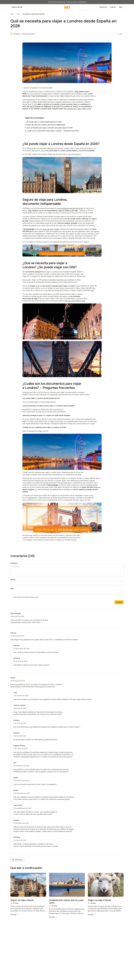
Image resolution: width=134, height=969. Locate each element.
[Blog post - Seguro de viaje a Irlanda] (106, 896)
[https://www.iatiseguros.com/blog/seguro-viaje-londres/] (51, 230)
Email (11, 589)
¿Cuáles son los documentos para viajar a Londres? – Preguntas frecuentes (53, 132)
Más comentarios (17, 860)
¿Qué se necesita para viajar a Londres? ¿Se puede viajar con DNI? (49, 129)
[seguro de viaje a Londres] (62, 251)
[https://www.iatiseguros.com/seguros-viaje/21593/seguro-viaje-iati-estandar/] (29, 230)
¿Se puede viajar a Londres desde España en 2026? (44, 123)
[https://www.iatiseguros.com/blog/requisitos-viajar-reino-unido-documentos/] (79, 109)
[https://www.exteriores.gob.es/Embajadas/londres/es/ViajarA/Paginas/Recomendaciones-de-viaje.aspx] (70, 209)
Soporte (113, 8)
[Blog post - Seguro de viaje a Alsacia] (28, 896)
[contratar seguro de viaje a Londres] (62, 518)
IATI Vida (109, 2)
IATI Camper (118, 2)
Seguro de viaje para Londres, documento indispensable (45, 126)
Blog (120, 8)
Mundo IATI (103, 8)
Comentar (119, 603)
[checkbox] (11, 598)
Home (12, 15)
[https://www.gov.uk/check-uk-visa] (92, 291)
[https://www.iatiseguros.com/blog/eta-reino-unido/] (75, 302)
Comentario (14, 564)
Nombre (12, 580)
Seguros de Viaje (17, 8)
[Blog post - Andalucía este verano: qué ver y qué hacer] (67, 897)
